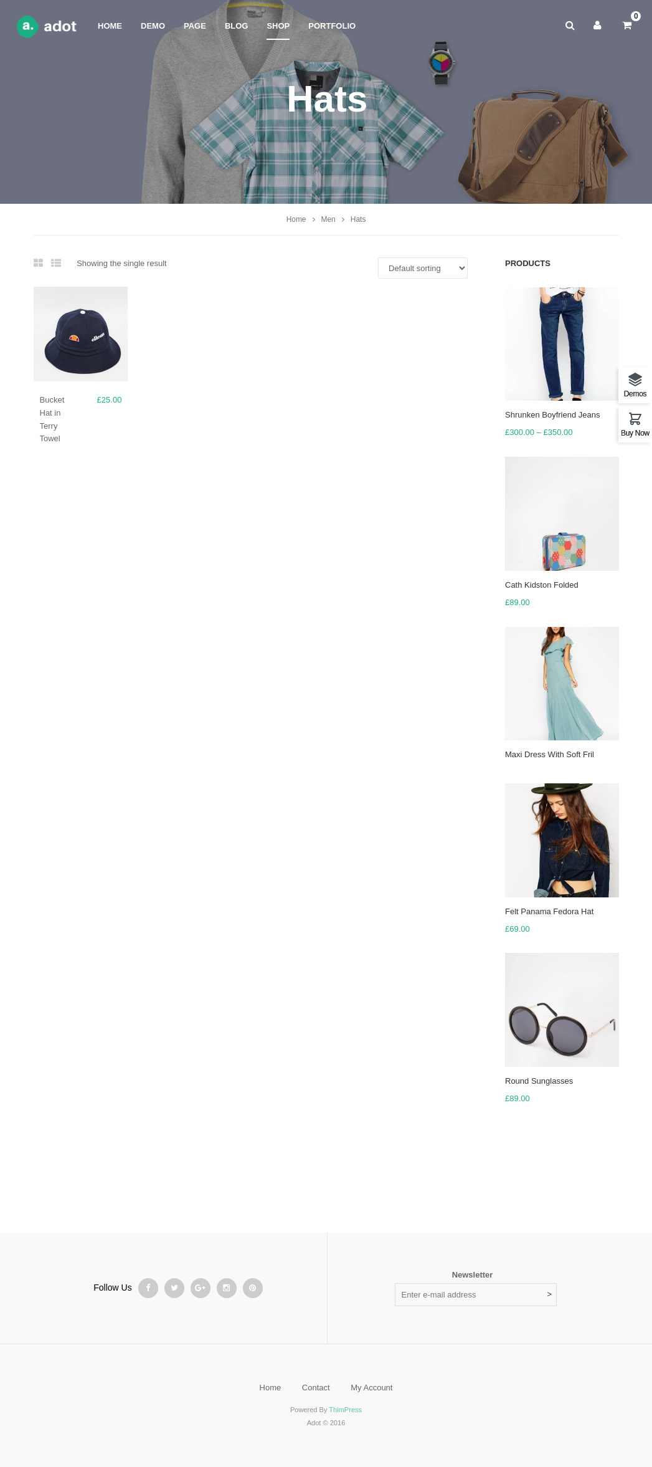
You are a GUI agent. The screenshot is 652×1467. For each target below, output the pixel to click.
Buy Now (635, 433)
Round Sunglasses (539, 1081)
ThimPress (345, 1409)
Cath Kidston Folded (542, 585)
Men (328, 219)
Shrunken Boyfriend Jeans (552, 414)
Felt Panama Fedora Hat (549, 911)
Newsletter (472, 1274)
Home (296, 219)
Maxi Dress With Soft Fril (549, 754)
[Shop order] (423, 268)
